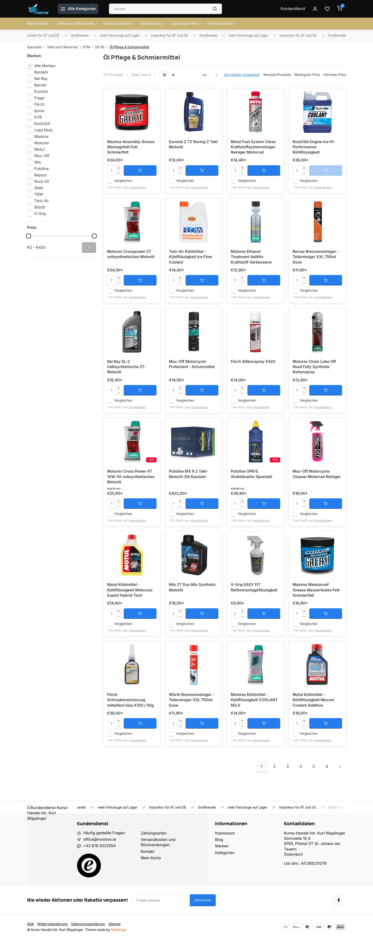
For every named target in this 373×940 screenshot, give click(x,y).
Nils (37, 162)
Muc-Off (41, 155)
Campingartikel (187, 23)
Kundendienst (292, 8)
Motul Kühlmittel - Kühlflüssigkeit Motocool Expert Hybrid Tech (129, 591)
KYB (38, 117)
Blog (219, 840)
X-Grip (40, 213)
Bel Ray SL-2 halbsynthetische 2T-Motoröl (126, 367)
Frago (39, 97)
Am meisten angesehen (242, 75)
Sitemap (115, 925)
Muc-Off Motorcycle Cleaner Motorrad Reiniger (317, 475)
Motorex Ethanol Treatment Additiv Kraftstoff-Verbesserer (251, 257)
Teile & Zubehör (120, 23)
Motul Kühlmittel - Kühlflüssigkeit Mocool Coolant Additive (313, 701)
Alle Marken (45, 65)
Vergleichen (123, 181)
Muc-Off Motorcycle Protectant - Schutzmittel (192, 365)
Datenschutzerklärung (88, 925)
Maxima (41, 136)
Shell (38, 187)
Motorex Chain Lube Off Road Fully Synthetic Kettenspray (314, 367)
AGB (30, 925)
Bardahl (41, 72)
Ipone (39, 110)
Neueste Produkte (277, 75)
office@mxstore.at (99, 840)
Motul (39, 149)
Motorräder (39, 23)
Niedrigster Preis (307, 75)
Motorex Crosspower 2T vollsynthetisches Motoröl (131, 255)
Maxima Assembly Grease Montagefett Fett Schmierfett (131, 147)
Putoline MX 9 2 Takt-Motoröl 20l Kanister (188, 475)
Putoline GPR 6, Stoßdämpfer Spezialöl (251, 475)
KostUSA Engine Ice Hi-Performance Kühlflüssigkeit (314, 147)
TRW (38, 194)
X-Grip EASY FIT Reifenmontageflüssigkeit (254, 588)
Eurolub (41, 91)
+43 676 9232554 (99, 847)
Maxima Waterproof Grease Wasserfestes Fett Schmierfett (316, 591)
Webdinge (118, 930)
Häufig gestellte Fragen (104, 833)
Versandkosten (137, 187)
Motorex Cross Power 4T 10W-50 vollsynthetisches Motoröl (131, 477)
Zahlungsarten (154, 833)
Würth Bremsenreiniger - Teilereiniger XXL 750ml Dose (192, 701)
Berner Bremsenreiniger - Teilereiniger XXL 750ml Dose (316, 257)
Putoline (41, 168)
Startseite (37, 47)
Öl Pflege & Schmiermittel (129, 47)
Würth (39, 207)
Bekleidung (154, 23)
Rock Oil (41, 181)
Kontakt (147, 852)
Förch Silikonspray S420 (253, 362)
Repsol (40, 175)
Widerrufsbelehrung (52, 925)
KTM (89, 47)
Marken (222, 847)
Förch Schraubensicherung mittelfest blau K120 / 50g (130, 701)
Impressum (225, 833)
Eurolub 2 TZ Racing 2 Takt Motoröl (193, 145)
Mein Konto (151, 858)
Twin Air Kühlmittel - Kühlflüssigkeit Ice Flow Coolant (190, 257)
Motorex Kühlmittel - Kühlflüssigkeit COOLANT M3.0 (254, 701)
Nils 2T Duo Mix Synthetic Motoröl (192, 588)
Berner (40, 85)
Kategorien (225, 853)
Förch (39, 104)
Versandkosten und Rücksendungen (158, 843)
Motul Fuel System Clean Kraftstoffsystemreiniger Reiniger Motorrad (253, 147)
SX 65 (102, 47)
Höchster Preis (335, 75)
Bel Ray (41, 78)
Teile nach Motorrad (77, 23)
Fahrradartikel (223, 23)
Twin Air (41, 200)
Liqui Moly (43, 130)
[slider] (28, 236)
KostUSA (42, 123)
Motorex (41, 142)
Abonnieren (202, 901)
